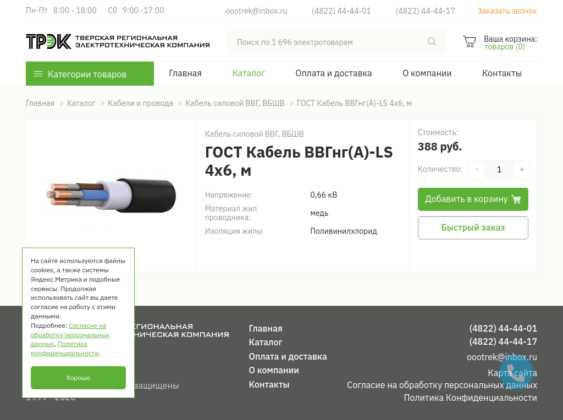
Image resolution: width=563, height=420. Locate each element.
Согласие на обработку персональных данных (442, 384)
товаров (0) (504, 47)
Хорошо (78, 377)
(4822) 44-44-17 (425, 11)
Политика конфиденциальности (64, 348)
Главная (185, 73)
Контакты (502, 73)
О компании (427, 73)
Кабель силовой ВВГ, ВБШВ (254, 134)
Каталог (248, 73)
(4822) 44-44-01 (341, 11)
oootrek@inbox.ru (256, 11)
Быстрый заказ (473, 227)
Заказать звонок (507, 11)
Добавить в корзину (473, 198)
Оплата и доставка (333, 73)
